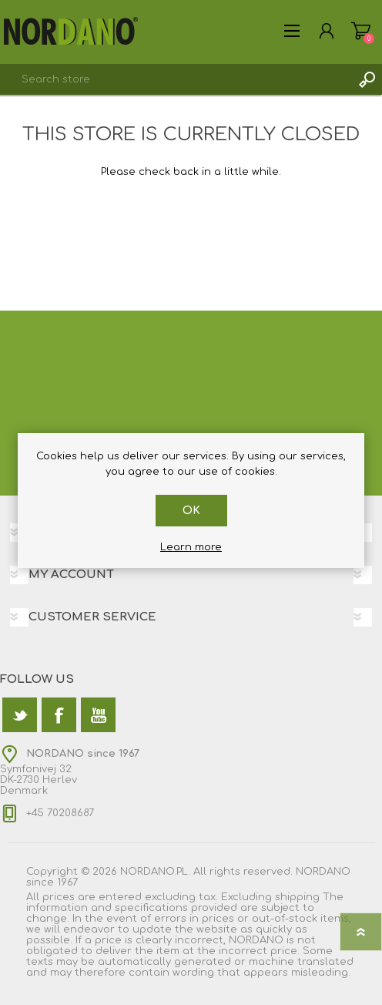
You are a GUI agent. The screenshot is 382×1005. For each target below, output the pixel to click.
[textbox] (175, 79)
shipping (297, 897)
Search (366, 79)
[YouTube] (98, 714)
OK (191, 510)
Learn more (191, 547)
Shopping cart (360, 31)
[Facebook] (59, 714)
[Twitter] (19, 714)
